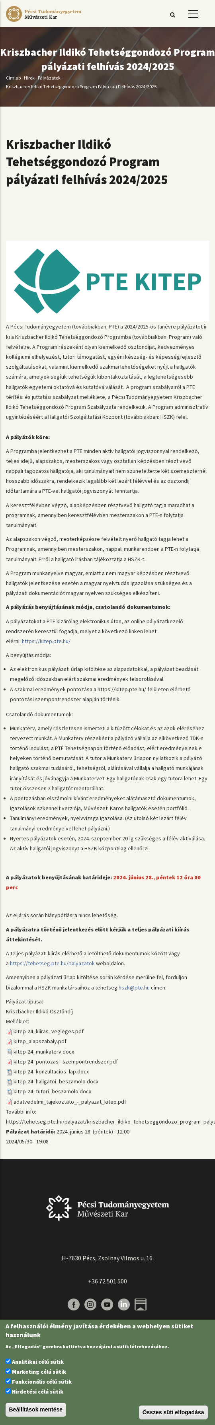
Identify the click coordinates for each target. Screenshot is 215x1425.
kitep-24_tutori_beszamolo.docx (52, 1091)
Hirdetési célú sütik (37, 1391)
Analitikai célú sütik (38, 1361)
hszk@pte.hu (134, 987)
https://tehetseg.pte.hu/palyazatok (53, 963)
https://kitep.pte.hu (120, 689)
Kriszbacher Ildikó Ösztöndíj (39, 1011)
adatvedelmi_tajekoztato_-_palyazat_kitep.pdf (70, 1101)
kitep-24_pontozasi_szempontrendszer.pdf (66, 1061)
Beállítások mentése (36, 1409)
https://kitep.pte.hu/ (47, 641)
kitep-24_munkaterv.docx (44, 1051)
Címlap (13, 78)
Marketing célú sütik (39, 1371)
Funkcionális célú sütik (42, 1381)
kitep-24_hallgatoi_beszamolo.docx (56, 1081)
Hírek (29, 78)
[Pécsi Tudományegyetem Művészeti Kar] (43, 21)
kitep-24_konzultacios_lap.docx (51, 1071)
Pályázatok (49, 78)
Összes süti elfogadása (173, 1412)
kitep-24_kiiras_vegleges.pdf (49, 1031)
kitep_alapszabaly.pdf (40, 1041)
